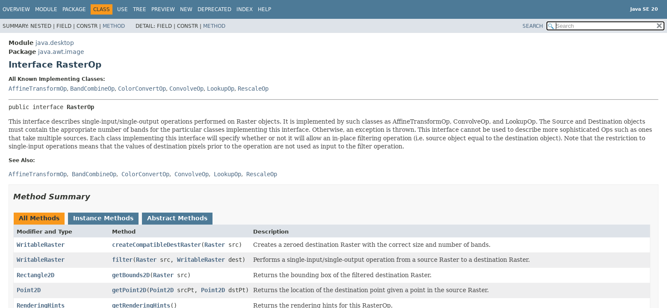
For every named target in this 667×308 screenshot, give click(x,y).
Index (244, 9)
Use (122, 9)
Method (114, 26)
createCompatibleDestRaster (156, 244)
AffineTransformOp (38, 88)
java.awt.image (61, 51)
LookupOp (220, 88)
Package (74, 9)
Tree (139, 9)
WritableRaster (41, 244)
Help (264, 9)
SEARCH (532, 26)
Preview (163, 9)
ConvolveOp (186, 88)
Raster (214, 244)
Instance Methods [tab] (103, 218)
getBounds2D (131, 275)
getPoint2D (129, 290)
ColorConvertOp (142, 88)
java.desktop (54, 42)
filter (122, 259)
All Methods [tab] (39, 218)
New (186, 9)
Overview (16, 9)
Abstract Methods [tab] (177, 218)
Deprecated (214, 9)
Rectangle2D (35, 275)
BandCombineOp (92, 88)
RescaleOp (253, 88)
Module (46, 9)
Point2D (29, 290)
